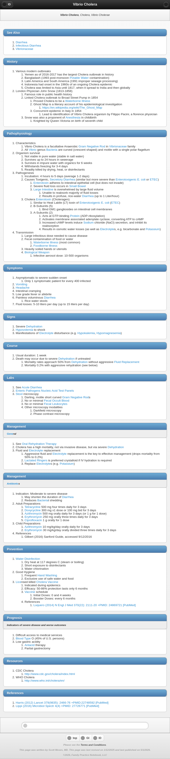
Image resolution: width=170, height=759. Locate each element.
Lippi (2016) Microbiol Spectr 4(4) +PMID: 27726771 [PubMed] (57, 706)
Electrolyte (107, 229)
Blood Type (23, 638)
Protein (74, 216)
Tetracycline (33, 507)
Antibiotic (12, 483)
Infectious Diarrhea (28, 45)
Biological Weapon (37, 252)
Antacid (30, 645)
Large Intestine (43, 189)
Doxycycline (33, 510)
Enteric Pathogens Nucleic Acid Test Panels (45, 390)
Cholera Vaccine (47, 582)
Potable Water (79, 77)
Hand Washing (47, 575)
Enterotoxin (41, 182)
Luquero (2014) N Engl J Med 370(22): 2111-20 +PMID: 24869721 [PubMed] (84, 605)
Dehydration (34, 326)
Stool (19, 394)
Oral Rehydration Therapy (39, 443)
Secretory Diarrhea (62, 179)
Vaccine (30, 592)
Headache (22, 287)
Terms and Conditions (93, 745)
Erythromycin (33, 517)
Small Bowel (77, 186)
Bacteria (51, 149)
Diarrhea (21, 42)
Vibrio (33, 149)
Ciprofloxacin (33, 520)
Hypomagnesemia (109, 333)
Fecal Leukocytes (56, 404)
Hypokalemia (86, 333)
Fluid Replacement (126, 362)
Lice (18, 582)
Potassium (153, 229)
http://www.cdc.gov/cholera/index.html (50, 674)
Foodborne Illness (45, 245)
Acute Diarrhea (32, 387)
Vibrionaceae (24, 49)
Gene (10, 433)
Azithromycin (33, 513)
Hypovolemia (24, 329)
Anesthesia (73, 117)
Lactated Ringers (36, 460)
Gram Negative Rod (92, 146)
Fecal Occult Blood (56, 400)
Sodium (88, 222)
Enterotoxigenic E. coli (131, 179)
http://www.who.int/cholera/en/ (45, 680)
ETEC (154, 179)
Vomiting (21, 284)
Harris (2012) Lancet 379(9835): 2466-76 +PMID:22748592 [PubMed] (62, 702)
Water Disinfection (28, 558)
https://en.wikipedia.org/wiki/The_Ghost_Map (72, 107)
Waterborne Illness (77, 101)
